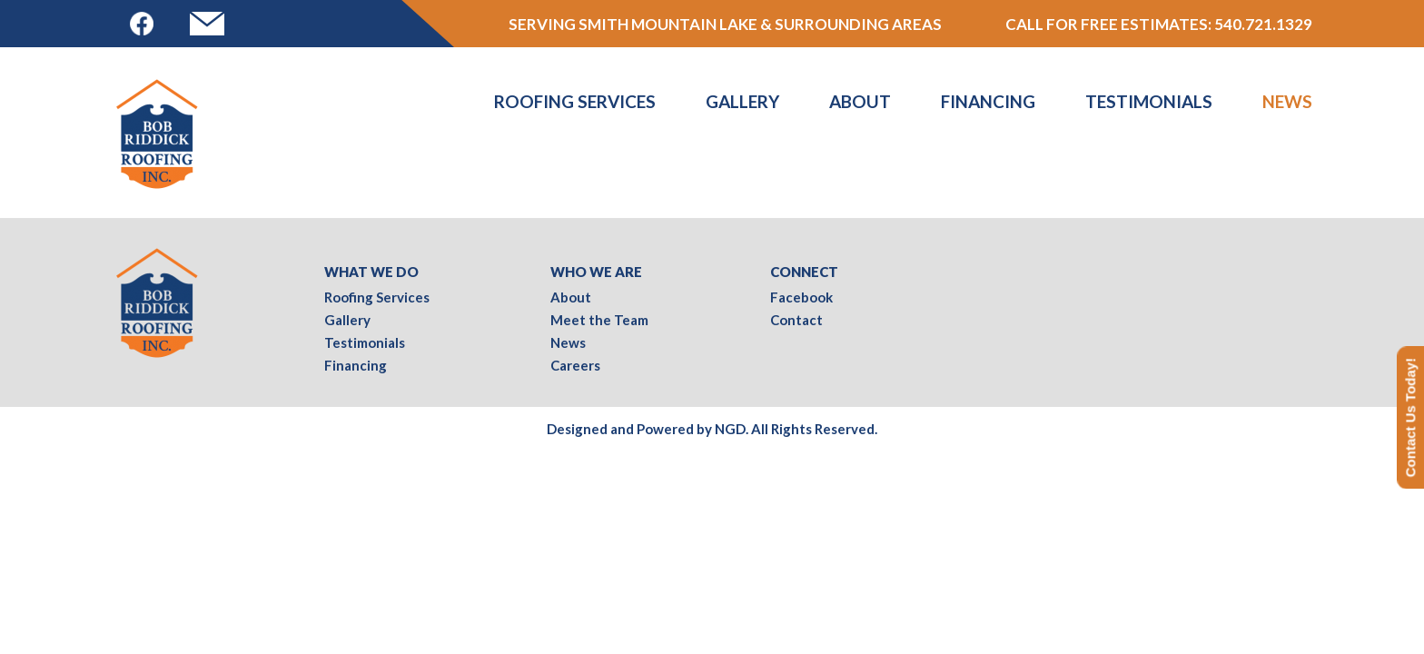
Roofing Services (575, 101)
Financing (988, 101)
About (860, 101)
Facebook (801, 297)
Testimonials (1148, 101)
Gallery (742, 101)
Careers (575, 365)
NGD (730, 429)
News (1287, 101)
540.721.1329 (1263, 24)
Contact (796, 320)
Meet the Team (599, 320)
